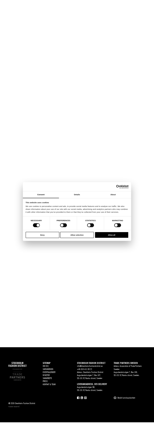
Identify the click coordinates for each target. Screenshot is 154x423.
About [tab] (113, 195)
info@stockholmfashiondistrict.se (90, 367)
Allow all (111, 235)
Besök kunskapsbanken (126, 398)
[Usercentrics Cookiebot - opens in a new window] (117, 186)
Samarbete (47, 379)
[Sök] (134, 5)
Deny (42, 235)
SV (126, 5)
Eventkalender (49, 373)
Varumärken (48, 370)
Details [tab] (77, 195)
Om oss (46, 367)
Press (45, 382)
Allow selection (76, 235)
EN (129, 5)
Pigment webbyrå (13, 407)
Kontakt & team (49, 385)
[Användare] (140, 5)
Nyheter (46, 376)
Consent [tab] (41, 195)
